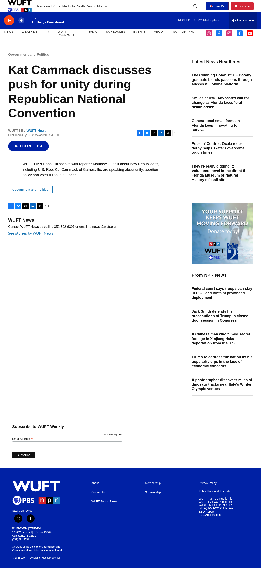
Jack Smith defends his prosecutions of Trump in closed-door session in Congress (221, 325)
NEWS (8, 40)
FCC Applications (210, 524)
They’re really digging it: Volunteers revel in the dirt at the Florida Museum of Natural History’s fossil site (220, 182)
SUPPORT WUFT (185, 40)
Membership (153, 492)
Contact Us (98, 501)
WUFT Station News (104, 510)
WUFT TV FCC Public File (215, 511)
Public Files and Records (214, 500)
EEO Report (206, 520)
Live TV (218, 10)
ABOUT (159, 40)
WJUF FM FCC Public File (215, 514)
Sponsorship (153, 501)
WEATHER (29, 40)
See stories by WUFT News (30, 242)
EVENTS (139, 40)
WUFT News (36, 140)
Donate (246, 11)
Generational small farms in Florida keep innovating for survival (216, 134)
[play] (9, 29)
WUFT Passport (66, 42)
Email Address (22, 448)
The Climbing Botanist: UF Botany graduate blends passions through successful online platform (222, 88)
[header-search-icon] (195, 11)
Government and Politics (28, 64)
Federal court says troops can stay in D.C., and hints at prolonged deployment (222, 302)
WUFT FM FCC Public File (215, 507)
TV (47, 40)
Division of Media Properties (45, 567)
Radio (93, 40)
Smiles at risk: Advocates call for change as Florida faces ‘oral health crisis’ (220, 111)
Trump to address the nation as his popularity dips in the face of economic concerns (222, 370)
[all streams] (243, 29)
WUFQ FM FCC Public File (216, 517)
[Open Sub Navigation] (7, 47)
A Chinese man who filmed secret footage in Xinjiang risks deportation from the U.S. (221, 347)
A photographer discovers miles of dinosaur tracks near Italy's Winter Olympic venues (222, 393)
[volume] (21, 29)
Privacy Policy (208, 492)
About (95, 492)
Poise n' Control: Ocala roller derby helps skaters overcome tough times (218, 157)
